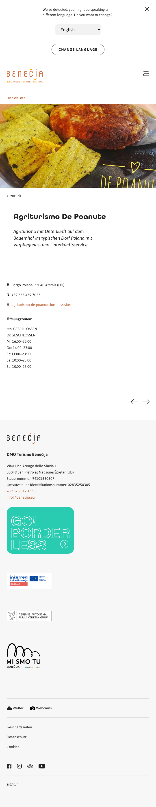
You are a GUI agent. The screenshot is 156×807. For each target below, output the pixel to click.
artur (12, 784)
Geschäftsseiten (19, 727)
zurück (14, 195)
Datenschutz (17, 736)
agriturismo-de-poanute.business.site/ (41, 304)
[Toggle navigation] (146, 73)
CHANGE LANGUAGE (78, 49)
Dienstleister (16, 98)
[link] (40, 530)
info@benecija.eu (21, 497)
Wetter (15, 708)
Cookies (13, 746)
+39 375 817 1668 (21, 491)
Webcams (41, 708)
